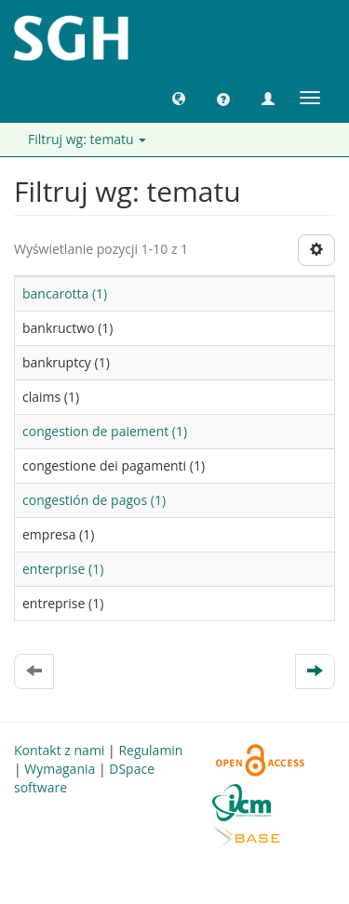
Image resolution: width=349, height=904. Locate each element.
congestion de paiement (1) (104, 431)
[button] (178, 97)
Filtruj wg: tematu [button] (87, 139)
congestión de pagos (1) (94, 500)
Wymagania (59, 769)
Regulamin (150, 750)
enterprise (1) (62, 569)
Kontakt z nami (59, 750)
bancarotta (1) (64, 293)
